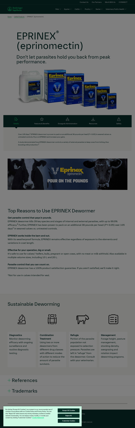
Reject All (68, 416)
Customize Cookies (68, 421)
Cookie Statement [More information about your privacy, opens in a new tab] (38, 418)
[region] (42, 416)
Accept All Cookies (68, 410)
